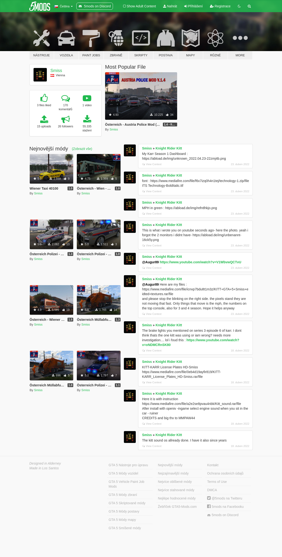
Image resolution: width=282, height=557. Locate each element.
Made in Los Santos (44, 468)
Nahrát (170, 6)
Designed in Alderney (45, 463)
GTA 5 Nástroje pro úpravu (128, 465)
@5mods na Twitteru (224, 498)
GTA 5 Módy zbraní (123, 495)
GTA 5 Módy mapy (122, 520)
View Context (151, 164)
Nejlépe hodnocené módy (177, 498)
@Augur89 (150, 262)
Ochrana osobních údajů (225, 473)
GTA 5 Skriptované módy (127, 503)
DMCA (212, 490)
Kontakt (212, 465)
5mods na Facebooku (225, 506)
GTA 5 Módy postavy (124, 511)
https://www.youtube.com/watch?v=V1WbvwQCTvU (200, 262)
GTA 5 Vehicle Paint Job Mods (126, 484)
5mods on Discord (222, 515)
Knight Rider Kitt (169, 148)
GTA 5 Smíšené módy (125, 528)
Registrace (220, 6)
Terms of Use (217, 482)
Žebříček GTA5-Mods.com (177, 507)
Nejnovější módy (170, 465)
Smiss (56, 70)
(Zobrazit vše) (82, 149)
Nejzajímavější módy (173, 473)
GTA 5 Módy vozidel (123, 473)
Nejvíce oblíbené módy (175, 482)
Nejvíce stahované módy (176, 490)
